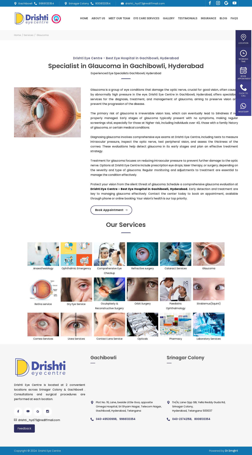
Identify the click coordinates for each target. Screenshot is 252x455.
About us (98, 18)
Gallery (168, 18)
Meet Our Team (119, 18)
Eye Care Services (146, 18)
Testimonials (187, 18)
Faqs (234, 18)
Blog (223, 18)
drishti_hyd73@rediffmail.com (145, 3)
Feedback (24, 428)
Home (84, 18)
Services (28, 35)
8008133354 (103, 3)
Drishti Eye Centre (49, 451)
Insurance (208, 18)
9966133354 (46, 3)
